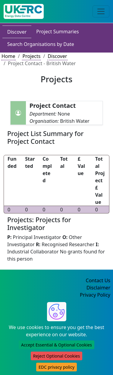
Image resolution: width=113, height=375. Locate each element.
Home (8, 56)
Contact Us (98, 280)
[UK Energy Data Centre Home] (24, 11)
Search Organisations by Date (40, 44)
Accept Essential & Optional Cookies (56, 345)
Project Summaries (57, 31)
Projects (31, 56)
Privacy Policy (95, 295)
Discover (17, 32)
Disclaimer (98, 287)
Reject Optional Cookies (56, 356)
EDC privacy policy (56, 367)
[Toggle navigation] (101, 11)
